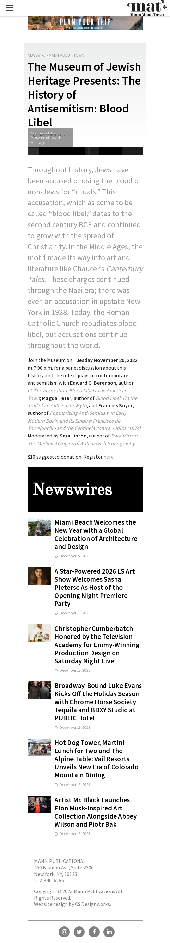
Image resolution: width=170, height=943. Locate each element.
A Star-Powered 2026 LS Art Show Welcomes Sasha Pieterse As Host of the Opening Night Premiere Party (95, 587)
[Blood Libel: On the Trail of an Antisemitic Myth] (82, 402)
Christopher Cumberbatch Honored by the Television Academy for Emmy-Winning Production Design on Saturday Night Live (97, 644)
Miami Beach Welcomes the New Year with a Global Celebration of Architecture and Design (96, 534)
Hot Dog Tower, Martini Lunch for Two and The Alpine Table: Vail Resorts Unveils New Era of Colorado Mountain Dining (97, 759)
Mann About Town (66, 55)
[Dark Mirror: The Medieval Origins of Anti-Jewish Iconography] (83, 440)
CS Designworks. (93, 904)
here (108, 456)
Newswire (36, 55)
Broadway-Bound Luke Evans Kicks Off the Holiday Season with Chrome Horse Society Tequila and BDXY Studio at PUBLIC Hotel (98, 701)
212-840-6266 (49, 880)
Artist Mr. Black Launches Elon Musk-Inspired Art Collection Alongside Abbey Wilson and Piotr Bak (96, 812)
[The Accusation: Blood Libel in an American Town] (77, 394)
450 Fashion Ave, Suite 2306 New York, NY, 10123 (64, 870)
